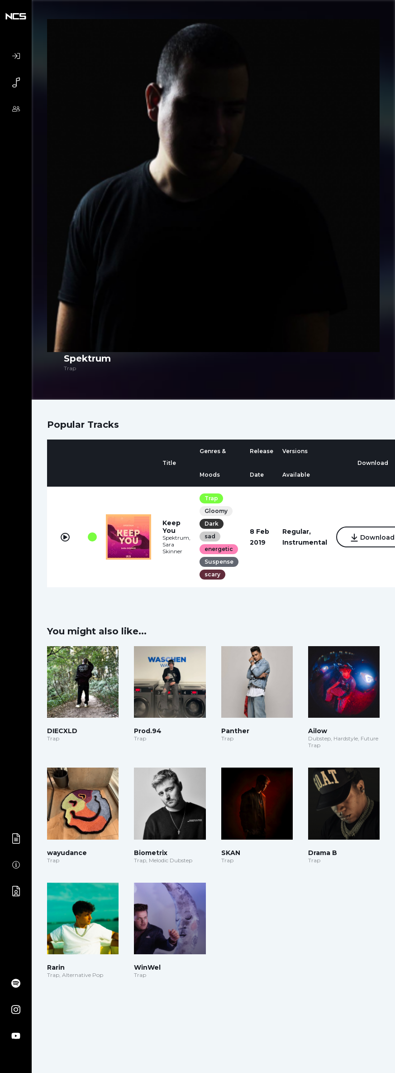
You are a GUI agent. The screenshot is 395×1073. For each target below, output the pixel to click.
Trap (211, 498)
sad (210, 536)
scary (212, 574)
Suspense (219, 561)
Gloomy (216, 511)
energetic (219, 549)
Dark (212, 523)
